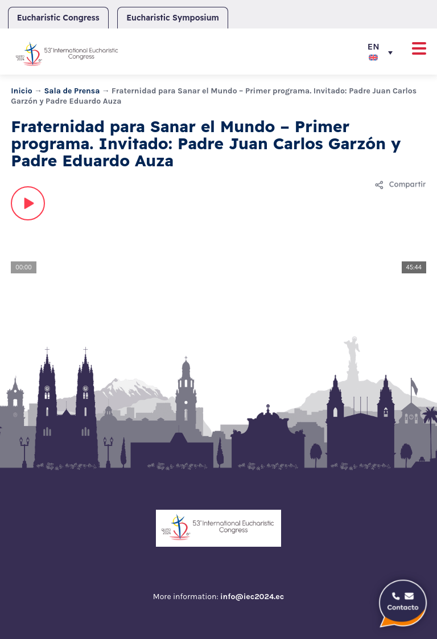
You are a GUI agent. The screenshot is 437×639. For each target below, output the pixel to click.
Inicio (21, 91)
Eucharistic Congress (58, 18)
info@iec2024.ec (252, 596)
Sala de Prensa (72, 91)
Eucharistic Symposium (172, 18)
